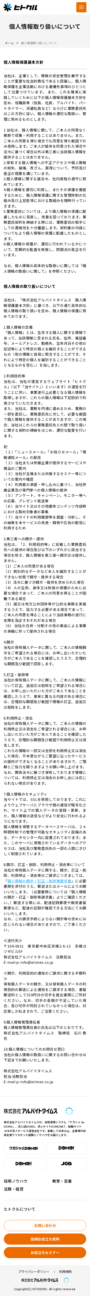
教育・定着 (62, 1181)
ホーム (9, 43)
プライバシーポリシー (33, 1272)
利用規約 (65, 1272)
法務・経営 (14, 1189)
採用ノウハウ (16, 1181)
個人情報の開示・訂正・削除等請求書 (39, 880)
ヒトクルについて (20, 1209)
